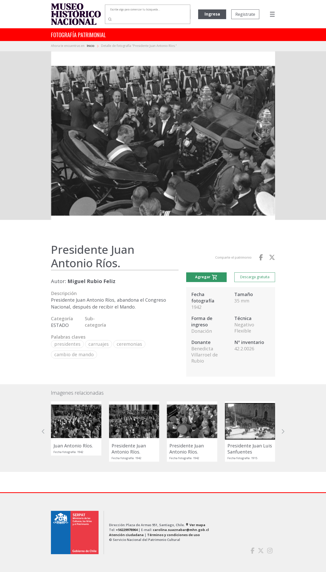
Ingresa (212, 14)
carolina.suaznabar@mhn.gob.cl (181, 529)
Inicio (91, 46)
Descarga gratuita (254, 276)
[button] (43, 431)
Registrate (245, 14)
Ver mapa (195, 525)
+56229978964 (127, 529)
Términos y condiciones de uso (173, 535)
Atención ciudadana (126, 535)
